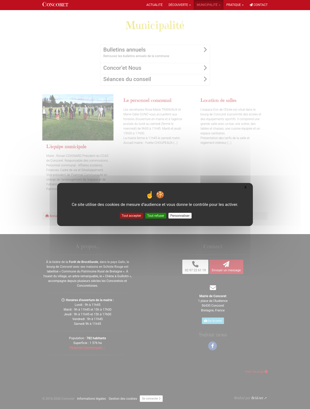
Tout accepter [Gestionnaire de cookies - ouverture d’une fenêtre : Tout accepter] (131, 216)
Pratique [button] (235, 5)
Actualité (154, 5)
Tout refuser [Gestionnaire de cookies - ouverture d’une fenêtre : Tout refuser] (155, 216)
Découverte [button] (179, 5)
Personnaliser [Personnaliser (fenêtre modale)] (180, 216)
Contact (259, 5)
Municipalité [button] (208, 5)
